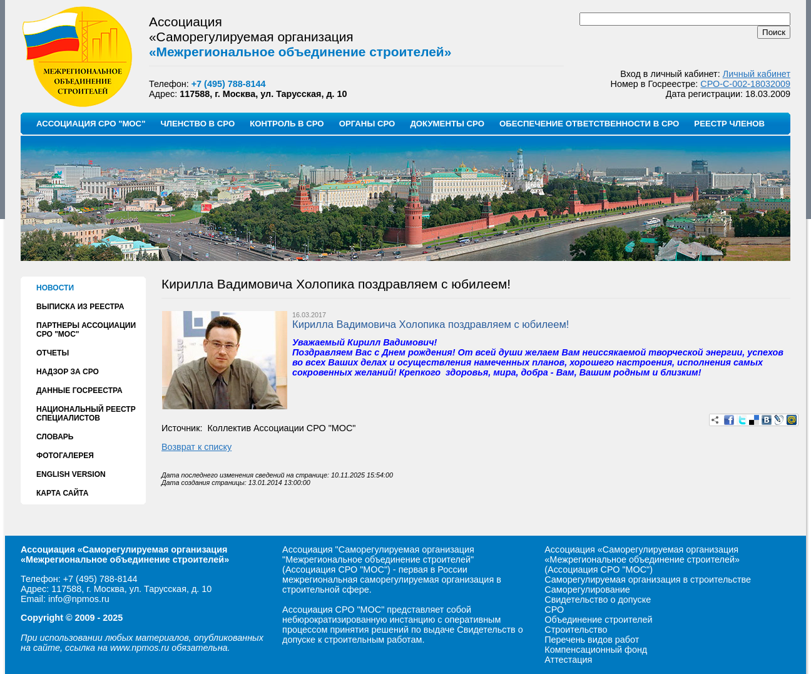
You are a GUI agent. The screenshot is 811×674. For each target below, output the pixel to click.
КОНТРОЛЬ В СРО (287, 123)
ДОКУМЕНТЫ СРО (447, 123)
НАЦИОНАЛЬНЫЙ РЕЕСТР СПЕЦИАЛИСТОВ (86, 413)
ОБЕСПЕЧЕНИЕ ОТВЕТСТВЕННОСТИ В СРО (589, 123)
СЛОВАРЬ (54, 436)
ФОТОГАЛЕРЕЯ (65, 455)
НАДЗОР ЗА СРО (67, 371)
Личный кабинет (756, 74)
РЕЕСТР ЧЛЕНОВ (729, 123)
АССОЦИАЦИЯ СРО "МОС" (90, 123)
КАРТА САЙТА (62, 493)
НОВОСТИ (55, 287)
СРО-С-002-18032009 (745, 84)
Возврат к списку (196, 447)
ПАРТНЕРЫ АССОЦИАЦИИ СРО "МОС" (86, 330)
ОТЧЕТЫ (52, 353)
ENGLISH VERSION (71, 474)
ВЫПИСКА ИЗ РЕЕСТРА (80, 306)
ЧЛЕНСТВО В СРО (197, 123)
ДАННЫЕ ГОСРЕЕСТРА (79, 390)
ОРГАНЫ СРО (367, 123)
